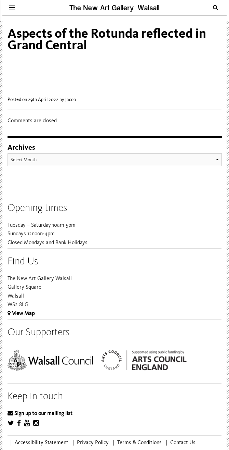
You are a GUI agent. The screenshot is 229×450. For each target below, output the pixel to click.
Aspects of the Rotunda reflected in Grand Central (107, 39)
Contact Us (183, 442)
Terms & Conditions (139, 442)
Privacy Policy (93, 442)
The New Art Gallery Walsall (114, 7)
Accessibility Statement (41, 442)
